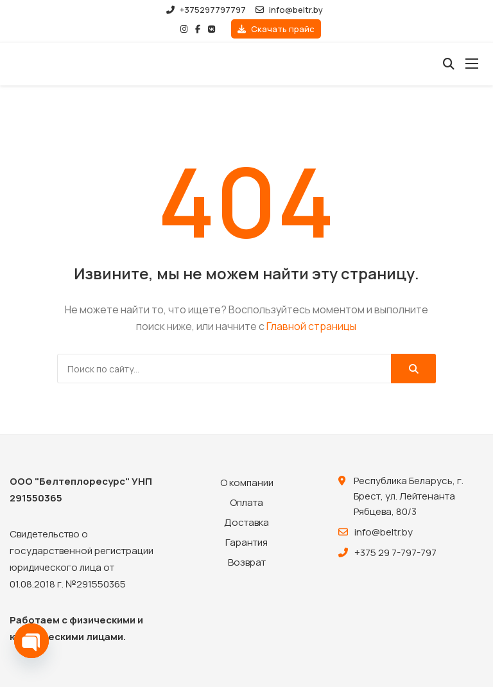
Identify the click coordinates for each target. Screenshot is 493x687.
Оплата (246, 502)
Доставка (246, 522)
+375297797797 (206, 9)
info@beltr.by (289, 9)
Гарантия (246, 542)
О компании (246, 482)
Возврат (247, 562)
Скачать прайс (276, 29)
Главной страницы (311, 326)
